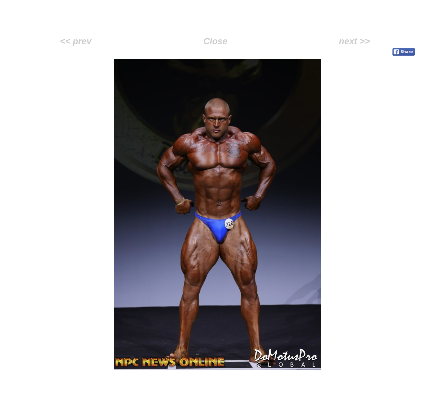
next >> (354, 41)
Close (215, 41)
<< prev (75, 41)
